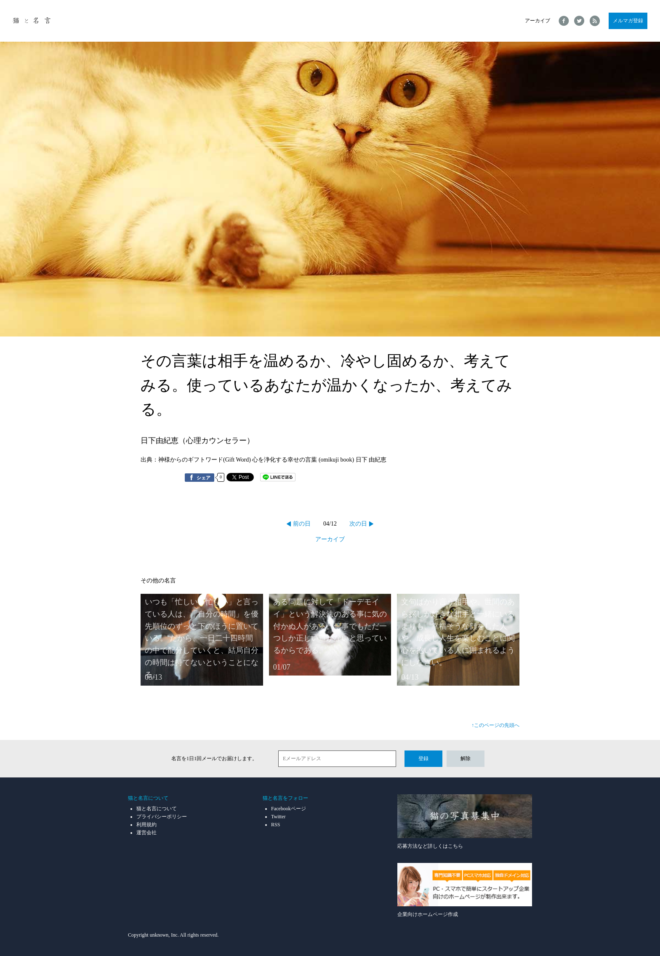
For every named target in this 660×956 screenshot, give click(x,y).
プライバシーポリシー (161, 817)
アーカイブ (537, 21)
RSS (275, 825)
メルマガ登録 (628, 21)
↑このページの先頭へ (495, 725)
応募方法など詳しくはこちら (464, 821)
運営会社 (146, 833)
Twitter (278, 817)
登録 (423, 758)
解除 (465, 758)
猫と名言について (156, 809)
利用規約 (146, 825)
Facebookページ (288, 809)
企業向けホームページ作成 (464, 890)
